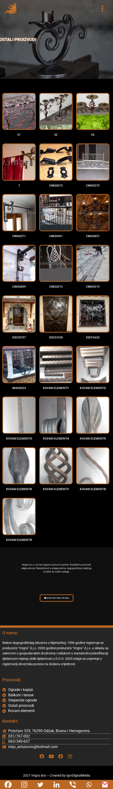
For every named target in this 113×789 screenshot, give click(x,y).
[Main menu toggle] (103, 9)
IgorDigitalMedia (78, 775)
